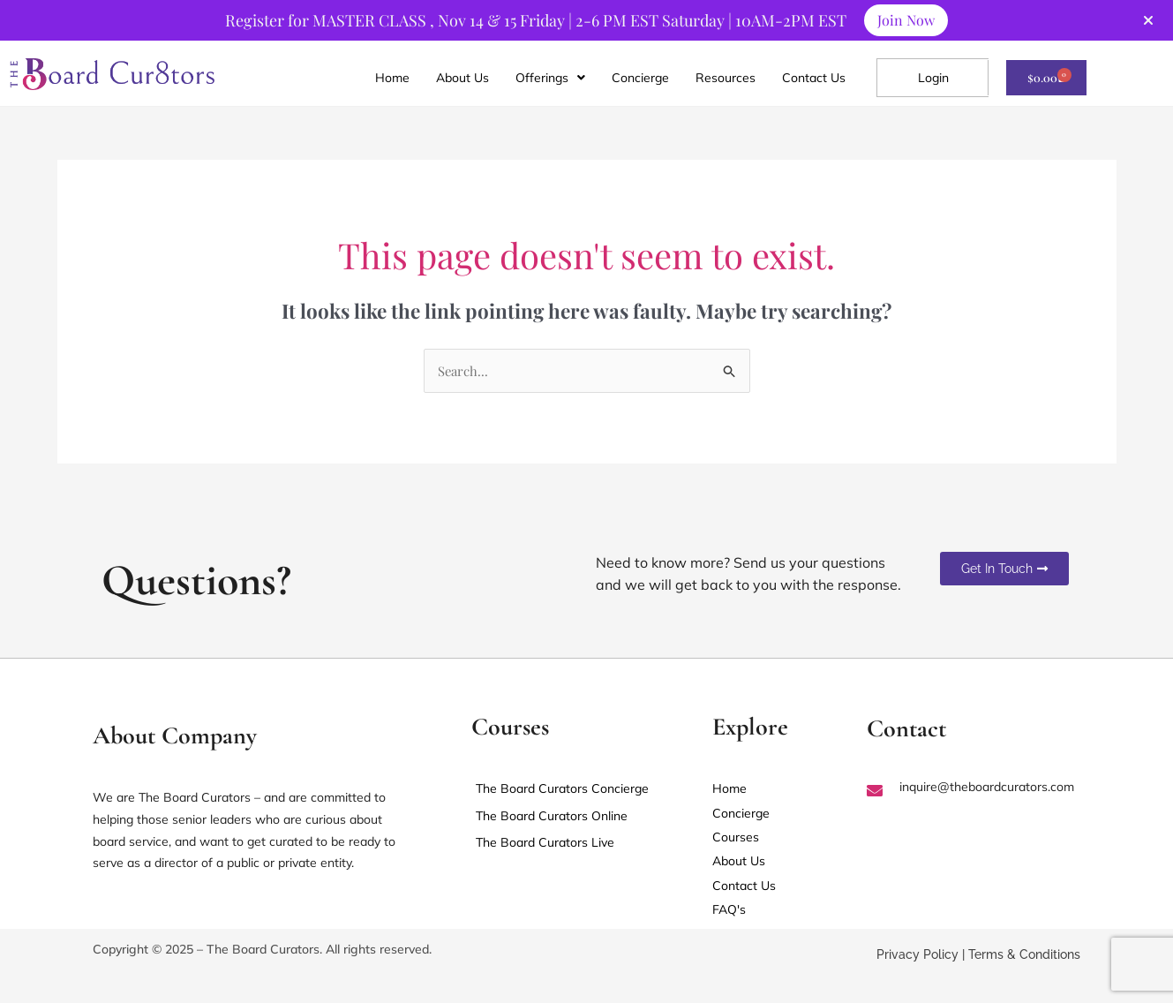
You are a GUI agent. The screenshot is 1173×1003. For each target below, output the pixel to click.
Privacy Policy (917, 957)
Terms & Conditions (1024, 957)
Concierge (640, 79)
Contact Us (814, 79)
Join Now (906, 20)
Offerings (550, 79)
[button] (550, 78)
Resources (726, 79)
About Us (462, 79)
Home (392, 79)
